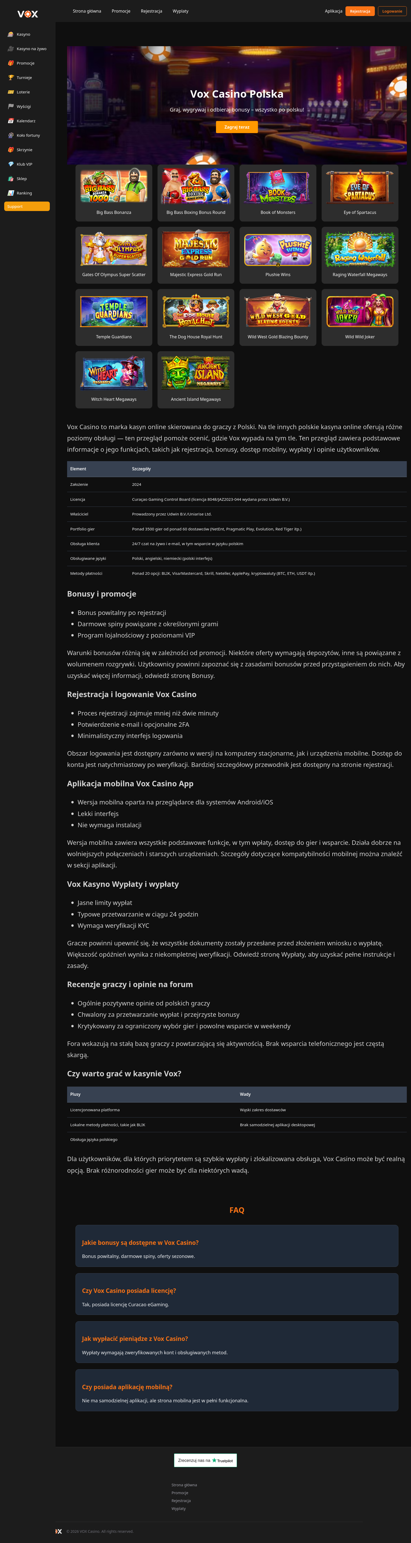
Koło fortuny (23, 135)
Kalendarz (21, 120)
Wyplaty (180, 11)
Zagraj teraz (236, 127)
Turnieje (19, 77)
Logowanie (392, 11)
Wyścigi (19, 106)
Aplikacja (334, 11)
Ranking (19, 192)
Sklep (17, 178)
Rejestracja (151, 11)
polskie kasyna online (329, 426)
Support (15, 206)
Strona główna (87, 11)
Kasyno (18, 34)
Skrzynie (19, 149)
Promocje (121, 11)
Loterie (18, 91)
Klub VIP (19, 163)
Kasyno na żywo (26, 48)
